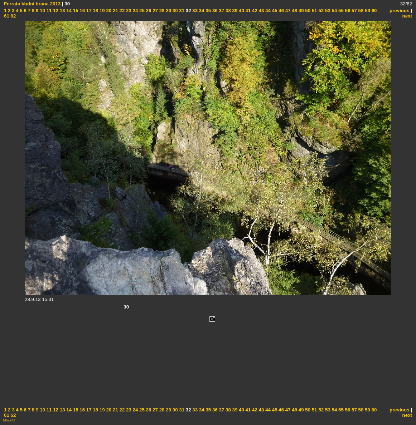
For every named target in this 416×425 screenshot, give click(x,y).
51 (313, 10)
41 (247, 10)
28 (161, 10)
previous (400, 10)
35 (207, 10)
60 (373, 10)
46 (280, 10)
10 (41, 10)
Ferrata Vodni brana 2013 (32, 3)
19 (101, 10)
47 (287, 10)
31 (181, 10)
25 (141, 10)
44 (267, 10)
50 (307, 10)
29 (168, 10)
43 (260, 10)
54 (333, 10)
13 (61, 10)
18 (95, 10)
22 (121, 10)
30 (174, 10)
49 (300, 10)
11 (48, 10)
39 (234, 10)
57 (353, 10)
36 (214, 10)
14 (68, 10)
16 (81, 10)
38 (227, 10)
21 (114, 10)
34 (201, 10)
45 (274, 10)
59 (366, 10)
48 (294, 10)
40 (240, 10)
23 (128, 10)
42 (254, 10)
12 (55, 10)
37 (221, 10)
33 (194, 10)
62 (12, 16)
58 (360, 10)
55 (340, 10)
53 (327, 10)
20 (108, 10)
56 (347, 10)
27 (154, 10)
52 (320, 10)
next (407, 16)
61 (6, 16)
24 (134, 10)
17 (88, 10)
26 (148, 10)
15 (75, 10)
